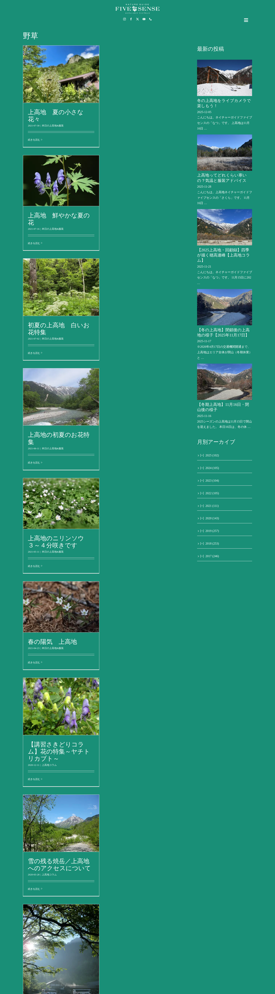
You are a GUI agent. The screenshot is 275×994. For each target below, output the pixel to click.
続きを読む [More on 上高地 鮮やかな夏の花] (34, 243)
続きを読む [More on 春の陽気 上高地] (34, 662)
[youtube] (144, 19)
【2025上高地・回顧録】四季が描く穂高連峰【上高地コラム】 (223, 255)
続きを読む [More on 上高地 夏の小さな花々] (34, 139)
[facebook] (131, 19)
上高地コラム (49, 765)
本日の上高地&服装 (53, 125)
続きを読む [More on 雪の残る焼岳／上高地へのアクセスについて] (34, 888)
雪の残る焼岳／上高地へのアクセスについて (59, 865)
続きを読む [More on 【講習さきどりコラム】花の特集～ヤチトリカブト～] (34, 779)
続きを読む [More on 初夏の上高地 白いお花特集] (34, 353)
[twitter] (137, 19)
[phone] (150, 19)
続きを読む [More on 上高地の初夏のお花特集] (34, 462)
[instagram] (124, 19)
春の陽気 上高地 (52, 641)
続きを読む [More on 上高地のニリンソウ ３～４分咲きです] (34, 566)
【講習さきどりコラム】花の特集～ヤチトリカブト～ (59, 751)
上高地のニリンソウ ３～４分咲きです (59, 542)
